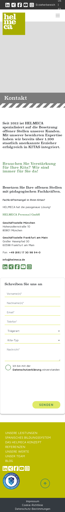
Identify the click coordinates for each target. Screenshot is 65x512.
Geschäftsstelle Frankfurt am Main (25, 237)
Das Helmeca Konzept (23, 442)
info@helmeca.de (14, 259)
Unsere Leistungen (21, 433)
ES (59, 9)
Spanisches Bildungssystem (28, 437)
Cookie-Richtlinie (32, 504)
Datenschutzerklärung (27, 369)
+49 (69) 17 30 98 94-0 (25, 252)
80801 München (12, 230)
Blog (9, 461)
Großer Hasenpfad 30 (16, 241)
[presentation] (26, 384)
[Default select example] (32, 331)
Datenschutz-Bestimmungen (32, 508)
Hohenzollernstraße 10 (16, 226)
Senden (46, 405)
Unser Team (15, 456)
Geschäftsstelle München (19, 222)
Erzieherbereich (45, 4)
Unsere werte (17, 451)
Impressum (32, 501)
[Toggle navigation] (57, 15)
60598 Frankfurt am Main (18, 245)
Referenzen (15, 447)
